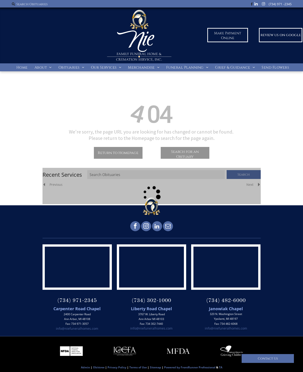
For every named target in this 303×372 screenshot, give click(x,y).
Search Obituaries (32, 4)
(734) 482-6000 (226, 300)
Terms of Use (138, 367)
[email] (168, 226)
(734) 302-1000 (151, 300)
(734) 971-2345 (77, 300)
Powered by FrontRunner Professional (189, 367)
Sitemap (155, 367)
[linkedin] (157, 226)
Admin (85, 367)
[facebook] (135, 226)
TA (220, 367)
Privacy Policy (117, 367)
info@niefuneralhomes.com (77, 328)
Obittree (99, 367)
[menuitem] (22, 67)
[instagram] (146, 226)
